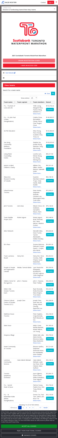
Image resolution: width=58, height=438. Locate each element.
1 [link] (19, 408)
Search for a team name (11, 90)
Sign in (51, 2)
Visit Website (10, 73)
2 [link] (23, 408)
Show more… (37, 114)
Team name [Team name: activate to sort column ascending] (8, 102)
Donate (50, 109)
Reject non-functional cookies (29, 431)
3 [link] (26, 408)
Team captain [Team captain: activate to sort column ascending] (22, 102)
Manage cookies (29, 435)
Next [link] (45, 408)
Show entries (29, 97)
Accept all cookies (29, 426)
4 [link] (29, 408)
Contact (43, 2)
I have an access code (29, 65)
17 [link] (40, 408)
